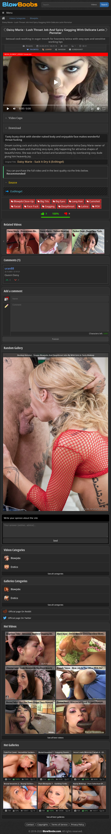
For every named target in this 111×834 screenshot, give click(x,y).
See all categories (55, 573)
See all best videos (55, 737)
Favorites (34, 49)
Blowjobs (29, 46)
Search (104, 4)
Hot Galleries (11, 745)
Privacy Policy (77, 824)
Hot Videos (10, 626)
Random (61, 49)
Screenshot (77, 49)
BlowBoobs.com (52, 831)
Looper (48, 49)
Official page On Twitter (19, 618)
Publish (55, 339)
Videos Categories (14, 550)
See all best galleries (55, 817)
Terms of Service (59, 824)
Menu (9, 12)
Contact (30, 824)
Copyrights (42, 824)
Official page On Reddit (20, 611)
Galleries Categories (15, 581)
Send (55, 540)
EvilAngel (16, 191)
